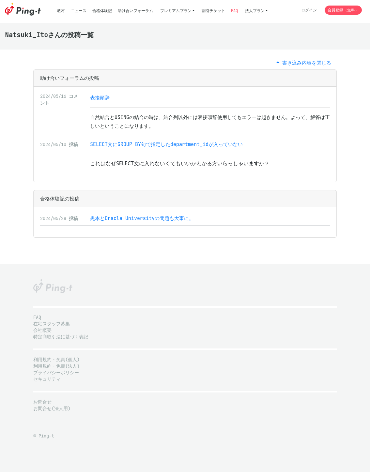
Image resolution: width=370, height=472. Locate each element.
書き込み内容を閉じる (303, 63)
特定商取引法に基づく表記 (60, 337)
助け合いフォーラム (135, 10)
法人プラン (255, 10)
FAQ (234, 10)
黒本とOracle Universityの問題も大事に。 (142, 218)
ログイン (309, 9)
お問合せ (42, 402)
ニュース (78, 10)
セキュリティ (47, 379)
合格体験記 (102, 10)
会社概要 (42, 330)
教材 (61, 10)
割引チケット (213, 10)
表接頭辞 (100, 98)
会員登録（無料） (343, 9)
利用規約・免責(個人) (56, 359)
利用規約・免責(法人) (56, 366)
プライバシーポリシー (56, 373)
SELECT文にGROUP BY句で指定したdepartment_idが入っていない (166, 144)
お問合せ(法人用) (51, 408)
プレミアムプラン (176, 10)
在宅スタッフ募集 (51, 324)
